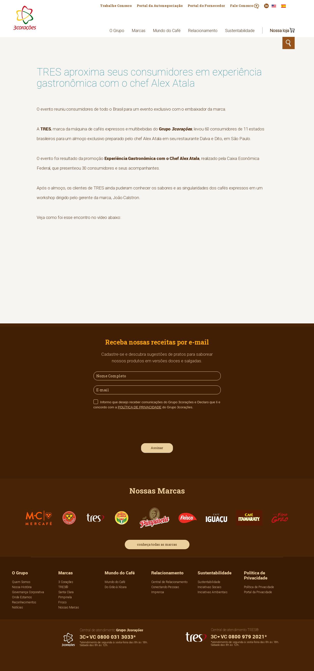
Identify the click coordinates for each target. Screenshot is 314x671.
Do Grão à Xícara (116, 587)
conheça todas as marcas (157, 544)
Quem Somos (21, 582)
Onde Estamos (22, 597)
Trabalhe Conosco (116, 5)
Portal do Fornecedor (206, 5)
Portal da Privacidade (258, 592)
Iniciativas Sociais (209, 587)
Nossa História (22, 587)
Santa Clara (66, 592)
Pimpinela (65, 597)
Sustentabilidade (240, 30)
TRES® (63, 587)
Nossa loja (279, 30)
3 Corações (65, 582)
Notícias (17, 607)
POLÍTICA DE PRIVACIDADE (139, 407)
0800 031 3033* (108, 636)
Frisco (62, 602)
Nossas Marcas (68, 607)
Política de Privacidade (255, 575)
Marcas (138, 30)
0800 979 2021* (239, 636)
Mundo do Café (167, 30)
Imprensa (157, 592)
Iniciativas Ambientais (212, 592)
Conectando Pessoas (165, 587)
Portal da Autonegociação (160, 5)
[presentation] (132, 426)
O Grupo (117, 30)
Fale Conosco (244, 5)
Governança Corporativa (28, 592)
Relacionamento (202, 30)
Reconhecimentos (24, 602)
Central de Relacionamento (169, 582)
